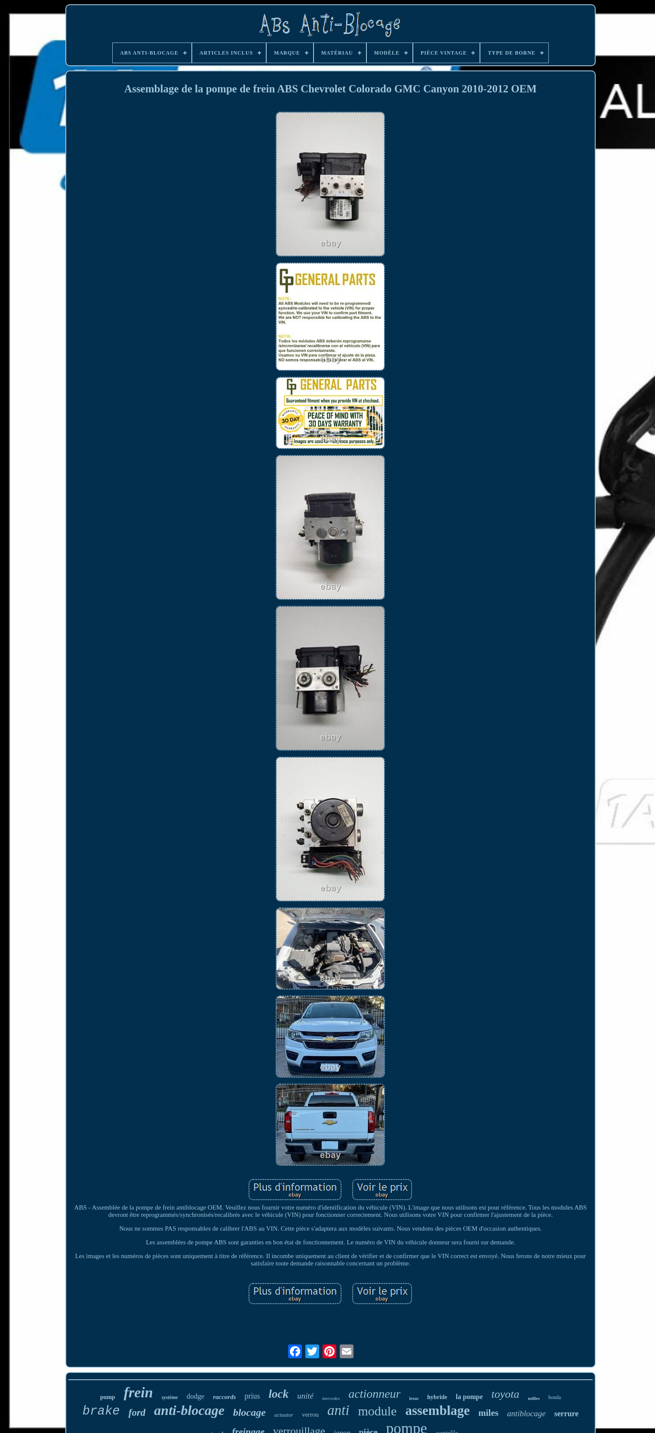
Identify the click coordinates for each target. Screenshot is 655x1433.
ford (137, 1412)
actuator (283, 1415)
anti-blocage (189, 1410)
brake (101, 1411)
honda (554, 1397)
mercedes (331, 1398)
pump (107, 1397)
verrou (310, 1414)
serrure (566, 1413)
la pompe (469, 1396)
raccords (224, 1396)
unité (305, 1395)
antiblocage (526, 1413)
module (377, 1411)
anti (338, 1410)
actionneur (374, 1393)
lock (279, 1393)
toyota (506, 1394)
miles (488, 1413)
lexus (413, 1398)
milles (534, 1398)
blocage (249, 1412)
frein (138, 1392)
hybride (437, 1397)
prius (252, 1396)
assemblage (437, 1410)
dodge (196, 1396)
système (170, 1397)
